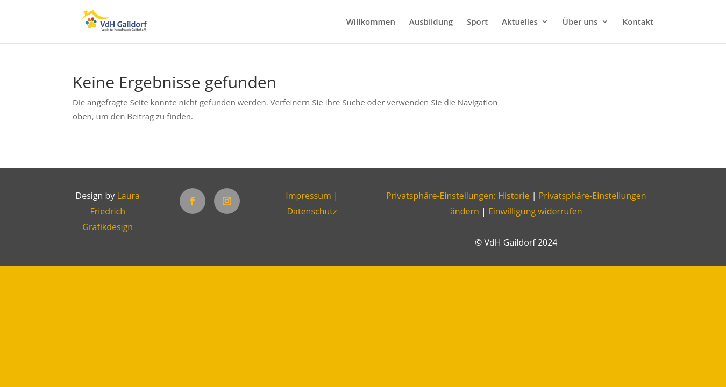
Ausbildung (431, 22)
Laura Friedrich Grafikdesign (111, 211)
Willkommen (370, 22)
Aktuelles (520, 22)
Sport (477, 22)
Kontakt (638, 22)
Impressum (308, 196)
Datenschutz (312, 211)
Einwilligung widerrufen (535, 211)
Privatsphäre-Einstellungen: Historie (458, 196)
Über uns (580, 22)
